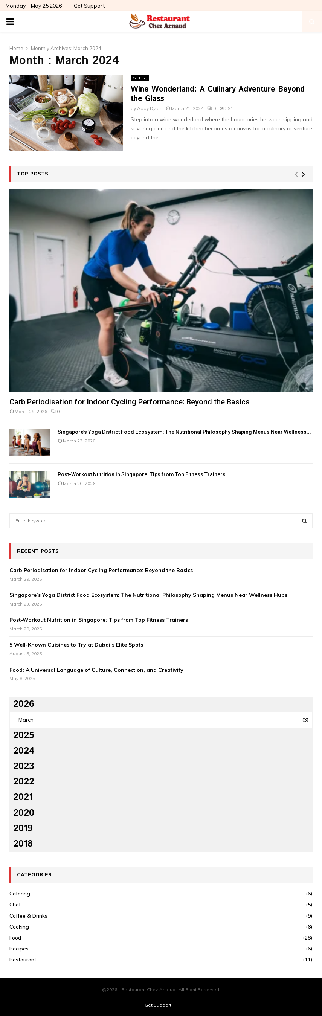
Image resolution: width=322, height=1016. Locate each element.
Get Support (89, 5)
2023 (23, 766)
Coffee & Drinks (28, 915)
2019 (23, 828)
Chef (15, 904)
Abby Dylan (149, 108)
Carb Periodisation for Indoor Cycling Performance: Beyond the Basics (129, 401)
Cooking (140, 78)
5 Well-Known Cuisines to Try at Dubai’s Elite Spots (76, 644)
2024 (24, 750)
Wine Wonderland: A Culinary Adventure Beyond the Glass (218, 94)
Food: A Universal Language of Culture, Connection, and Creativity (96, 670)
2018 (23, 844)
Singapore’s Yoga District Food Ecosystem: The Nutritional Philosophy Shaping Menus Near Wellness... (184, 432)
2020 (23, 813)
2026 (23, 704)
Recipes (19, 948)
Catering (19, 893)
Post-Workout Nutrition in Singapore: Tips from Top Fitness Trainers (142, 474)
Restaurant (22, 959)
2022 (23, 781)
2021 (23, 797)
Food (15, 937)
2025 (23, 735)
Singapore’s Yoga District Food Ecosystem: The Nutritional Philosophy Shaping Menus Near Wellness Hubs (148, 595)
